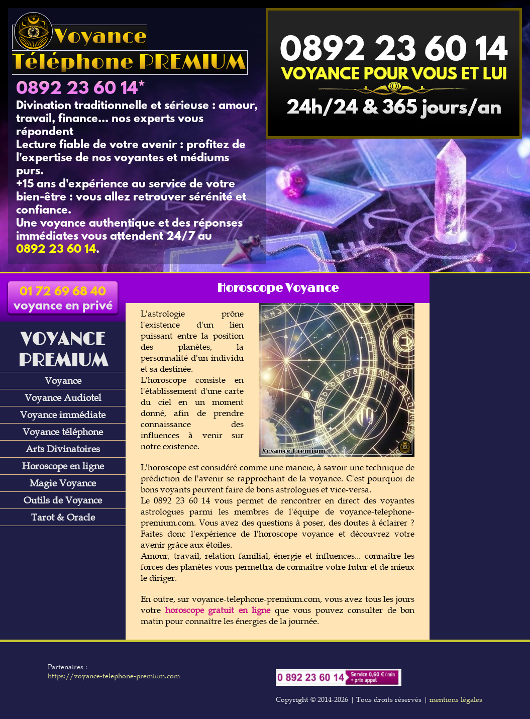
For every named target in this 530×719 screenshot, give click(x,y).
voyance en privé (63, 299)
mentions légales (456, 699)
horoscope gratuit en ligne (218, 609)
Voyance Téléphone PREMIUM (129, 49)
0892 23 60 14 (77, 89)
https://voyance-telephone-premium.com (114, 675)
